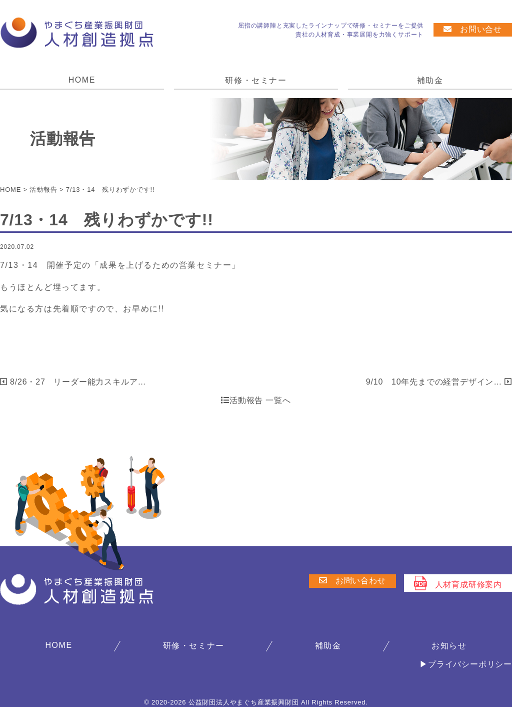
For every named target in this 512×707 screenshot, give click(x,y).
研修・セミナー (255, 80)
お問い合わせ (352, 580)
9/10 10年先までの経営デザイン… (439, 382)
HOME (82, 80)
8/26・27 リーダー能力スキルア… (73, 382)
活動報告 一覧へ (256, 400)
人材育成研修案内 (458, 583)
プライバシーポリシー (470, 664)
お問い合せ (473, 29)
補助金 (430, 80)
